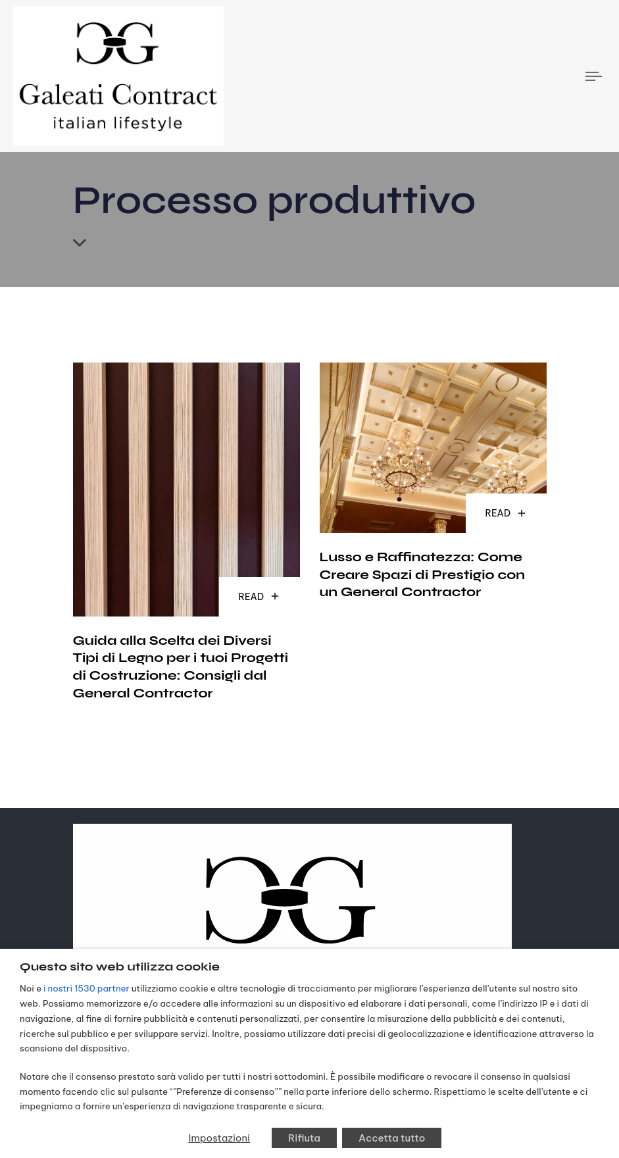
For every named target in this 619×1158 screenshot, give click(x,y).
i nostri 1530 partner (86, 988)
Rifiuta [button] (304, 1138)
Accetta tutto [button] (392, 1138)
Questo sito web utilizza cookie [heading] (120, 966)
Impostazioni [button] (220, 1138)
